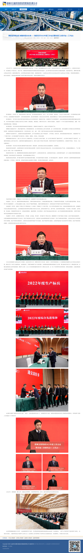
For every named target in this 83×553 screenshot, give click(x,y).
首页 (6, 9)
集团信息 (23, 9)
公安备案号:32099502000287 (53, 544)
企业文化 (41, 9)
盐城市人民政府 (28, 537)
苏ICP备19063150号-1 (39, 544)
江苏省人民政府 (20, 537)
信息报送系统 (6, 548)
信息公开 (14, 9)
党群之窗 (32, 9)
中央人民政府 (12, 537)
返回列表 (56, 38)
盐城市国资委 (36, 537)
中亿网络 (10, 546)
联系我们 (60, 9)
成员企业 (51, 9)
